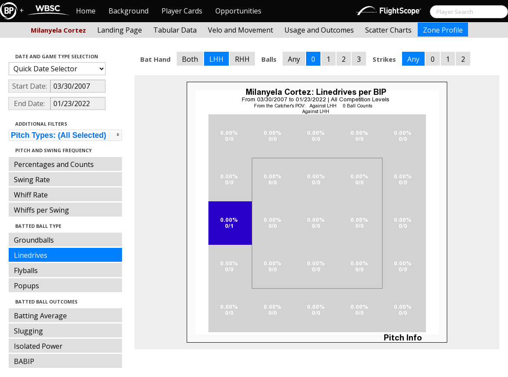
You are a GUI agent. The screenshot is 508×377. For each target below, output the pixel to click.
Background (128, 11)
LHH (216, 59)
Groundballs (34, 240)
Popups (26, 285)
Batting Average (40, 315)
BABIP (24, 361)
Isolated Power (38, 346)
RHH (242, 59)
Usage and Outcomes (319, 30)
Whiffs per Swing (41, 210)
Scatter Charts (388, 30)
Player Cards (182, 11)
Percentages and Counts (54, 164)
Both (190, 59)
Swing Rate (32, 179)
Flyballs (26, 270)
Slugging (28, 331)
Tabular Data (175, 30)
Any (294, 59)
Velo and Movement (240, 30)
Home (86, 11)
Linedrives (30, 255)
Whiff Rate (31, 195)
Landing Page (119, 30)
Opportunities (238, 11)
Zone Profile (443, 30)
